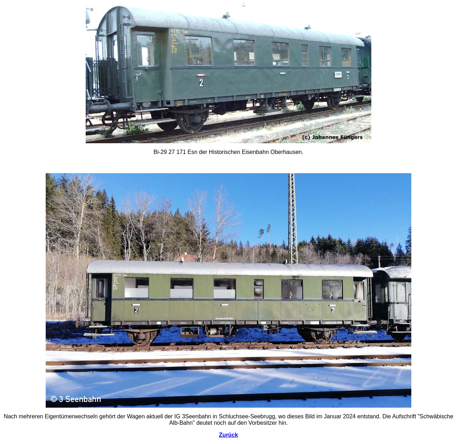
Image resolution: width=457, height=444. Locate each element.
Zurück (228, 435)
